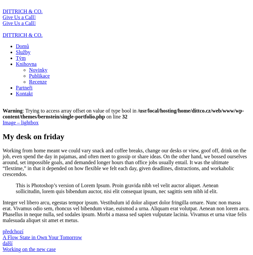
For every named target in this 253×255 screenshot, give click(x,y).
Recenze (38, 82)
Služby (23, 52)
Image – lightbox (21, 122)
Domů (22, 46)
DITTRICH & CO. (22, 11)
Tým (21, 58)
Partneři (24, 87)
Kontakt (24, 93)
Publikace (39, 76)
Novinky (38, 70)
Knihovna (26, 64)
